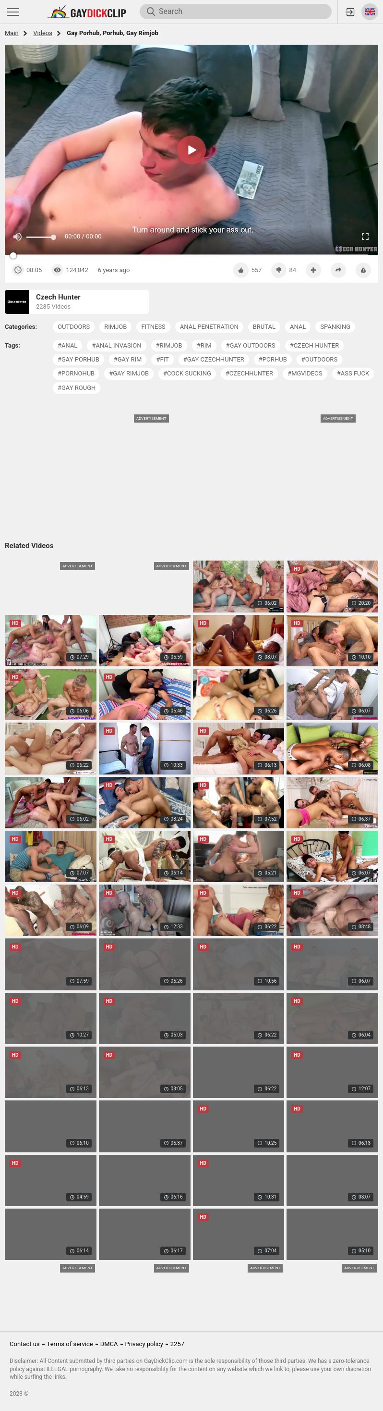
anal (298, 326)
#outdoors (319, 359)
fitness (153, 326)
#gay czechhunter (213, 359)
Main (12, 33)
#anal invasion (116, 345)
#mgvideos (305, 373)
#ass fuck (353, 373)
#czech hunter (314, 345)
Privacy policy (144, 1344)
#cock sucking (187, 373)
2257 (177, 1344)
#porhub (273, 359)
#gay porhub (78, 359)
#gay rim (128, 359)
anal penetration (209, 326)
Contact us (25, 1344)
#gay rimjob (129, 373)
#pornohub (76, 373)
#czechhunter (249, 373)
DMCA (109, 1344)
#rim (204, 345)
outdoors (74, 326)
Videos (42, 33)
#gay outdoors (250, 345)
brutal (264, 326)
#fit (162, 359)
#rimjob (169, 345)
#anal (67, 345)
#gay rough (77, 387)
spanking (335, 326)
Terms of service (70, 1344)
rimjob (115, 326)
